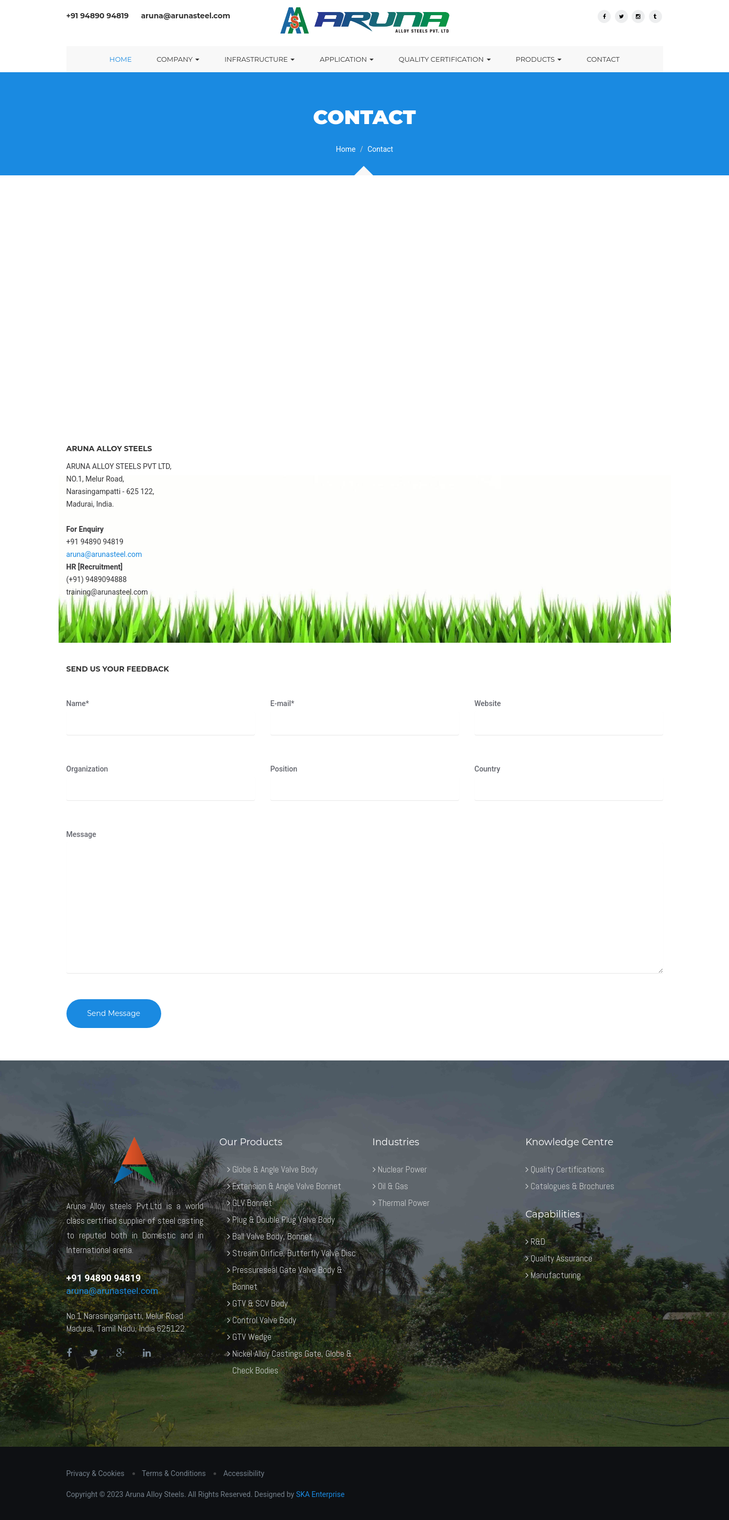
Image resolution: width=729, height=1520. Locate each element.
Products (538, 59)
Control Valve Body (264, 1320)
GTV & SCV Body (260, 1303)
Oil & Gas (393, 1186)
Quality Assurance (561, 1258)
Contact (603, 59)
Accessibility (243, 1473)
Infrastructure (260, 59)
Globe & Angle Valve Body (275, 1169)
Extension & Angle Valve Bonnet (286, 1186)
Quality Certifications (567, 1169)
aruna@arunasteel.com (104, 554)
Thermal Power (404, 1203)
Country (487, 769)
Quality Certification (445, 59)
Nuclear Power (402, 1169)
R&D (538, 1241)
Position (284, 769)
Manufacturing (556, 1275)
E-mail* (283, 703)
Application (347, 59)
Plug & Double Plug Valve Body (283, 1219)
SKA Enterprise (320, 1494)
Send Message (114, 1013)
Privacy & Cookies (95, 1473)
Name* (77, 703)
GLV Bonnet (252, 1203)
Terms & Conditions (174, 1473)
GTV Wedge (252, 1337)
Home (120, 59)
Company (177, 59)
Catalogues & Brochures (572, 1186)
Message (81, 834)
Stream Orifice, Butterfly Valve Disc (294, 1253)
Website (488, 703)
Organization (87, 769)
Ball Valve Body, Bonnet (272, 1236)
